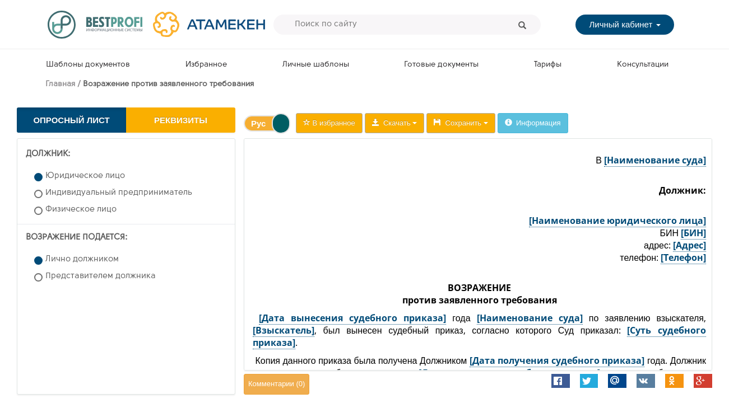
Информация (533, 123)
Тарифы (547, 64)
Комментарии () (276, 383)
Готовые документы (441, 64)
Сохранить (460, 123)
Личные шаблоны (315, 64)
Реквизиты (180, 120)
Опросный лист (71, 120)
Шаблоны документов (88, 64)
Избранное (206, 64)
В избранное (329, 123)
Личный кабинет (624, 24)
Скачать (394, 123)
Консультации (642, 64)
